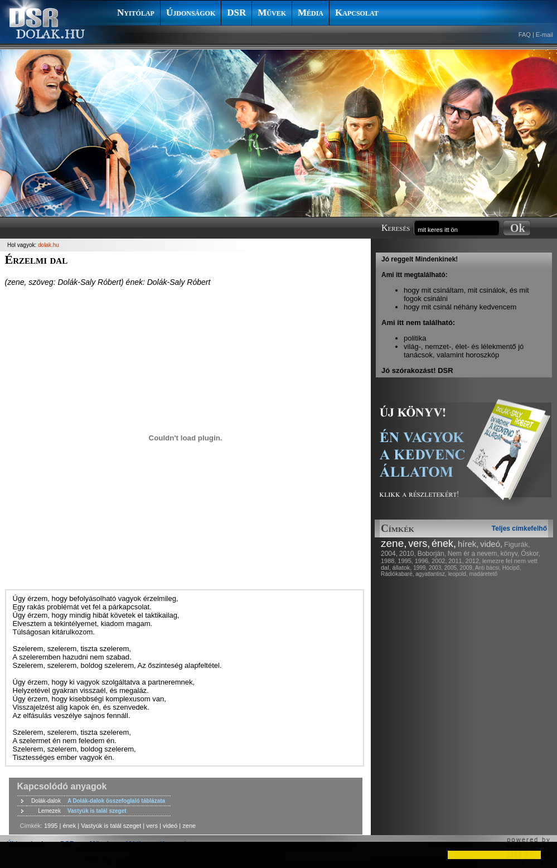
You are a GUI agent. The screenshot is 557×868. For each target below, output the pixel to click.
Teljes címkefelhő (519, 528)
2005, (451, 568)
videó (170, 825)
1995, (405, 560)
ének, (444, 543)
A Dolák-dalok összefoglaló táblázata (116, 801)
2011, (456, 560)
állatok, (402, 567)
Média (310, 12)
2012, (473, 560)
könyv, (510, 553)
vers (152, 825)
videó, (491, 544)
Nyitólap (135, 12)
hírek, (468, 544)
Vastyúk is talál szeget (97, 811)
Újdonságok (190, 12)
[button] (18, 854)
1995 (50, 825)
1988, (388, 560)
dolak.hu (48, 245)
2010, (407, 553)
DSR (236, 12)
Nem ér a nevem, (473, 553)
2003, (436, 568)
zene (189, 825)
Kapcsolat (357, 12)
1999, (420, 568)
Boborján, (432, 553)
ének (69, 825)
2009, (467, 568)
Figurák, (517, 544)
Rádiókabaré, (397, 574)
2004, (389, 553)
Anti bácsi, (488, 568)
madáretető (483, 574)
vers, (419, 543)
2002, (439, 560)
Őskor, (530, 553)
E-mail (544, 34)
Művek (272, 12)
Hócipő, (511, 568)
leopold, (458, 574)
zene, (393, 543)
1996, (422, 560)
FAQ (525, 34)
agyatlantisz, (431, 574)
